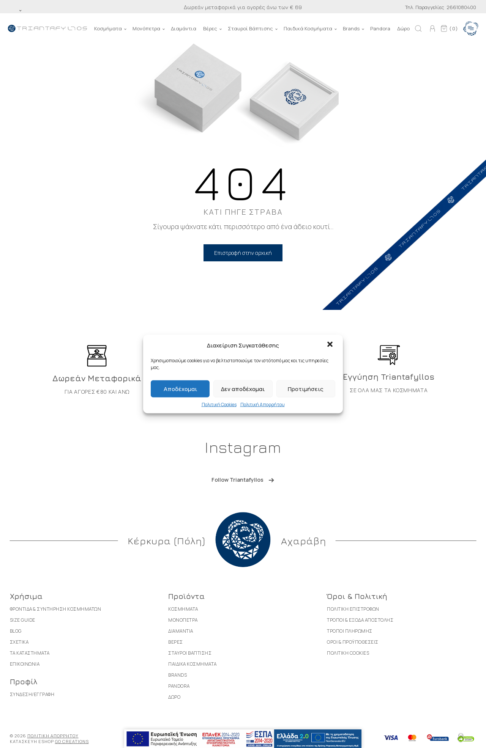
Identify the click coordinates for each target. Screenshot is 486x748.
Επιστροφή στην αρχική (243, 252)
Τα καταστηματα (30, 653)
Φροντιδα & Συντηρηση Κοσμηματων (55, 609)
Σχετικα (19, 642)
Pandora (380, 28)
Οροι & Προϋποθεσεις (353, 642)
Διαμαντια (180, 631)
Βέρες (210, 28)
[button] (330, 345)
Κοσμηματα (183, 609)
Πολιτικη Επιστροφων (353, 609)
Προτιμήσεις (305, 389)
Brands (351, 28)
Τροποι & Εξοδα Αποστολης (360, 620)
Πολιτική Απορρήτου (262, 404)
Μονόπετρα (146, 28)
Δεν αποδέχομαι (243, 389)
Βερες (175, 642)
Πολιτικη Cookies (348, 653)
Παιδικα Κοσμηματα (192, 664)
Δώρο (403, 28)
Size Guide (22, 620)
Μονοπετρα (183, 620)
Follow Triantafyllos (237, 479)
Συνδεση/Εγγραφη (32, 694)
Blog (16, 631)
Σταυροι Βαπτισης (189, 653)
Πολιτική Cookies (219, 404)
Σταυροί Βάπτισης (250, 28)
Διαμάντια (183, 28)
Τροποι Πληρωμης (349, 631)
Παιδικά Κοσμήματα (308, 28)
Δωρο (174, 697)
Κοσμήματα (108, 28)
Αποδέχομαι (180, 389)
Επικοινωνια (25, 664)
